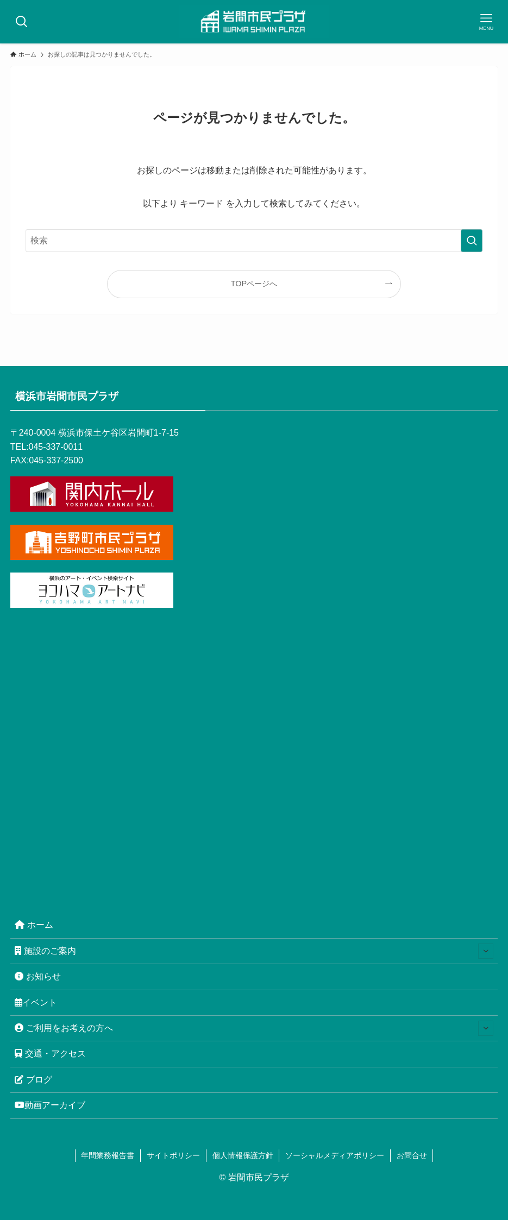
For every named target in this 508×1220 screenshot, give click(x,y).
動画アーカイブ (50, 1105)
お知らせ (38, 976)
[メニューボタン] (486, 21)
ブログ (33, 1079)
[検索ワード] (254, 240)
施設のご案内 (254, 951)
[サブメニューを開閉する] (485, 951)
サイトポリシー (173, 1155)
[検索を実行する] (471, 240)
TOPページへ (254, 283)
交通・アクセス (50, 1053)
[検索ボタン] (21, 21)
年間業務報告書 (107, 1155)
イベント (36, 1002)
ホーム (34, 924)
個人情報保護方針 (242, 1155)
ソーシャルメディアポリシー (334, 1155)
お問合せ (412, 1155)
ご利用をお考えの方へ (254, 1028)
